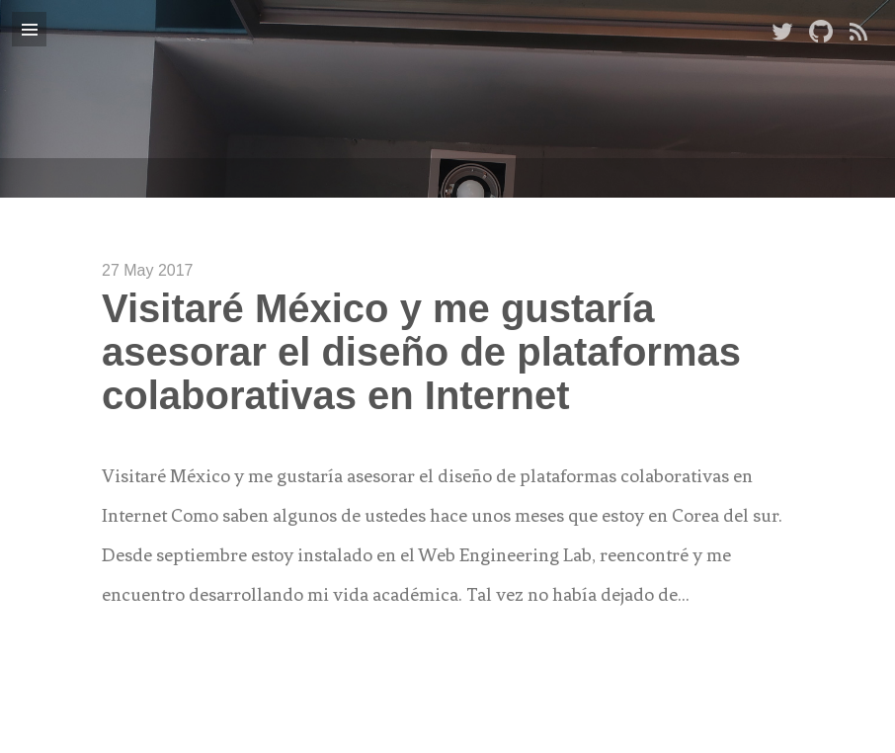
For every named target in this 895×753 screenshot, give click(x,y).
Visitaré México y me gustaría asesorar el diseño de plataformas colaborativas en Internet (421, 352)
